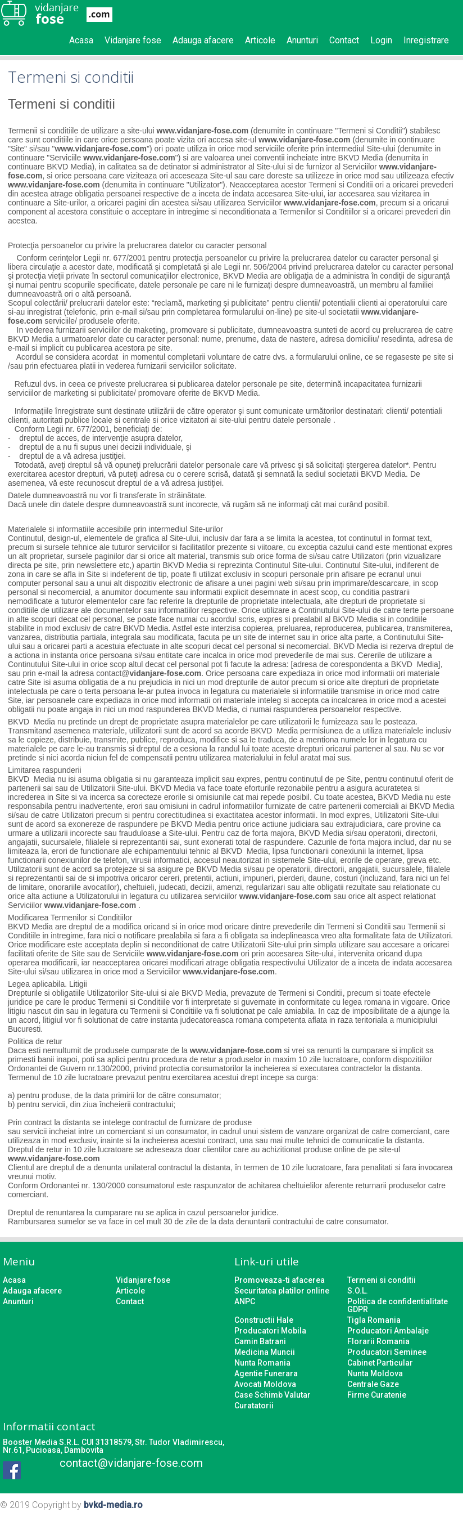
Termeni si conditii (381, 1280)
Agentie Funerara (266, 1373)
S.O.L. (357, 1291)
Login (381, 40)
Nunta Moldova (375, 1373)
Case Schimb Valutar (272, 1395)
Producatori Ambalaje (388, 1331)
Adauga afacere (203, 40)
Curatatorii (254, 1405)
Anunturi (302, 40)
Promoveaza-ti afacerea (279, 1280)
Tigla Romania (374, 1320)
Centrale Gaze (373, 1384)
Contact (344, 40)
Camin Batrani (260, 1341)
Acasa (81, 40)
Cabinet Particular (380, 1363)
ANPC (244, 1301)
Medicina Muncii (264, 1352)
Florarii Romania (378, 1341)
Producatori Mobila (270, 1331)
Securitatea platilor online (281, 1291)
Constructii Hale (263, 1320)
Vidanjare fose (133, 40)
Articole (260, 40)
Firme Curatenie (376, 1395)
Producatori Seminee (386, 1352)
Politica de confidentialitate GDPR (397, 1305)
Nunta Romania (262, 1363)
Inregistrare (426, 40)
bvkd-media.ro (113, 1505)
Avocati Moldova (265, 1384)
